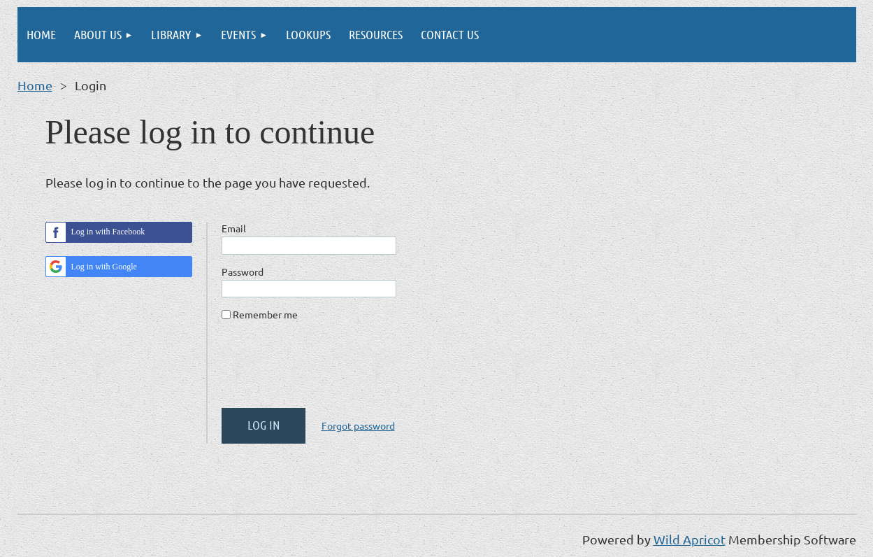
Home (34, 85)
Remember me (265, 314)
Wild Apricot (690, 539)
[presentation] (328, 370)
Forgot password (358, 425)
